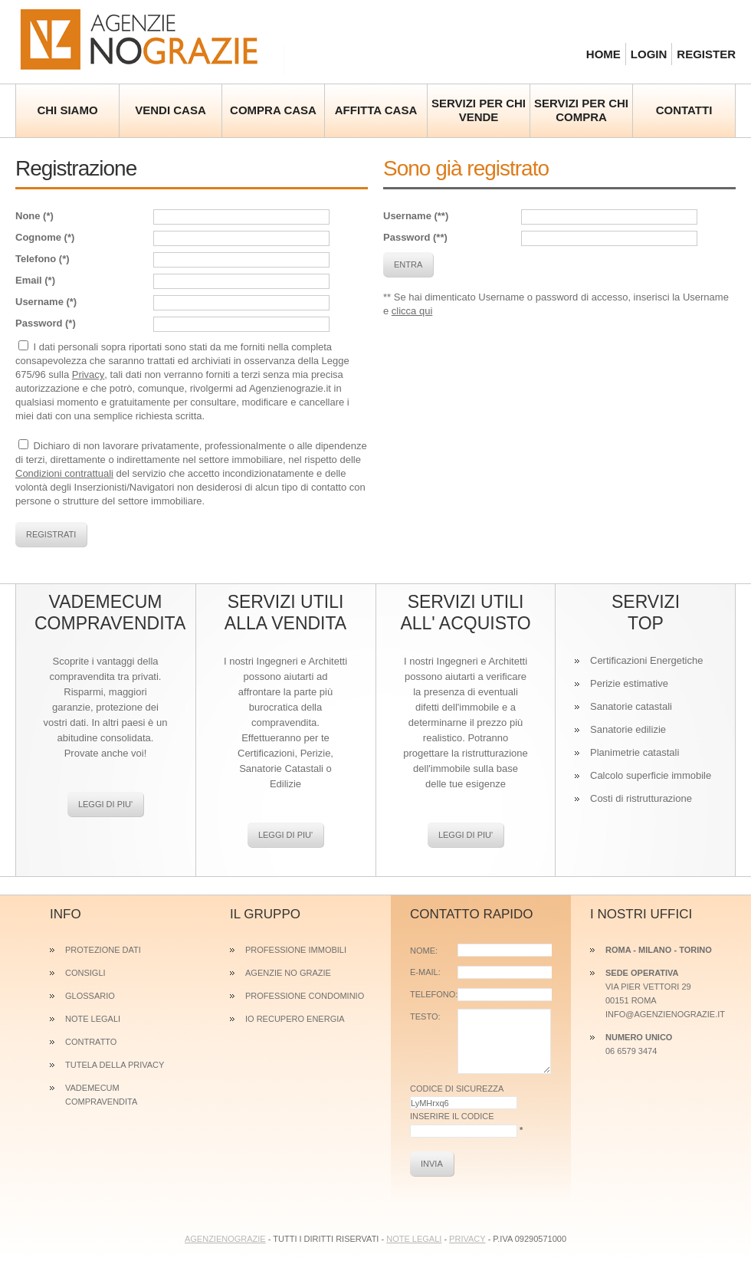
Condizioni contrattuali (64, 473)
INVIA (432, 1163)
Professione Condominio (304, 995)
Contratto (90, 1041)
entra (408, 264)
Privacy (88, 374)
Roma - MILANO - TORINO (658, 949)
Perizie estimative (629, 683)
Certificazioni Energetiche (646, 660)
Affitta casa (376, 110)
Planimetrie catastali (634, 752)
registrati (51, 534)
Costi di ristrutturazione (641, 798)
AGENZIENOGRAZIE (225, 1238)
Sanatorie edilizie (628, 729)
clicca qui (412, 311)
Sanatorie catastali (631, 706)
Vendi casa (170, 110)
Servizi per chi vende (478, 110)
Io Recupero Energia (295, 1018)
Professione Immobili (295, 949)
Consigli (85, 972)
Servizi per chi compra (581, 110)
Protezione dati (103, 949)
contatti (684, 110)
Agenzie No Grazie (150, 38)
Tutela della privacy (114, 1064)
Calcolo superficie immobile (650, 775)
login (649, 54)
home (603, 54)
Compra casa (273, 110)
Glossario (90, 995)
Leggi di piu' (105, 804)
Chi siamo (67, 110)
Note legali (92, 1018)
